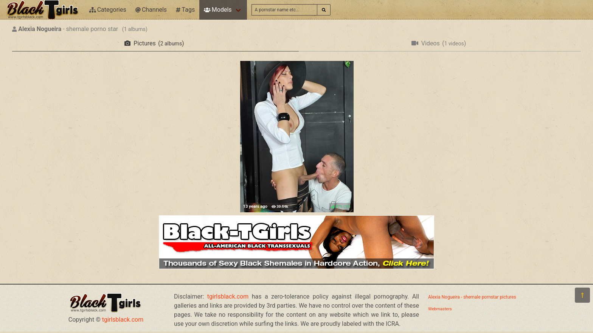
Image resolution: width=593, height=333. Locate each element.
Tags (185, 9)
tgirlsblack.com (123, 319)
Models (217, 9)
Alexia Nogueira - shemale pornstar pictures (472, 297)
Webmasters (440, 309)
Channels (151, 9)
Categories (107, 9)
